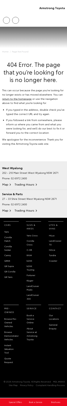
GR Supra (9, 266)
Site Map (13, 385)
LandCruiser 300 (33, 296)
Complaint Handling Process (50, 385)
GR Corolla (9, 271)
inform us (11, 124)
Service (32, 308)
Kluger (30, 280)
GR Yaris (8, 276)
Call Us (6, 19)
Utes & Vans (53, 226)
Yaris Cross (32, 235)
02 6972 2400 (19, 178)
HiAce (52, 249)
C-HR (29, 249)
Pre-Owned (9, 310)
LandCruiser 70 (55, 242)
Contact (55, 308)
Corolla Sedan (8, 248)
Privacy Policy (26, 385)
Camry (7, 255)
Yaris (6, 231)
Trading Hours (24, 184)
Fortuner (31, 275)
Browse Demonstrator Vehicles (11, 335)
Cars (7, 224)
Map (5, 184)
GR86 (7, 260)
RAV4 (29, 255)
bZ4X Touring (30, 267)
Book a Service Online (30, 319)
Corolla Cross (30, 242)
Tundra (52, 255)
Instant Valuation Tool (9, 349)
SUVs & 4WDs (31, 226)
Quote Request (8, 360)
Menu (63, 20)
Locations (15, 19)
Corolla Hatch (8, 239)
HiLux (51, 235)
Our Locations (54, 317)
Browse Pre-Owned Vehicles (10, 322)
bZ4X (29, 260)
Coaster (53, 260)
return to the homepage (17, 99)
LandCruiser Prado (33, 287)
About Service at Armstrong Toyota (32, 334)
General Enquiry (53, 326)
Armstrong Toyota (52, 7)
